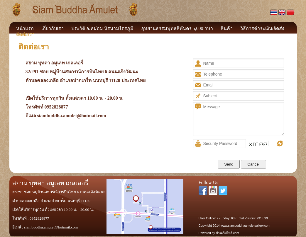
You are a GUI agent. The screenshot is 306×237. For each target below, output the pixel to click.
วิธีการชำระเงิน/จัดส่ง (262, 28)
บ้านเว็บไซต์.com (227, 233)
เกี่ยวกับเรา (52, 28)
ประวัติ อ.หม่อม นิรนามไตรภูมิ (102, 28)
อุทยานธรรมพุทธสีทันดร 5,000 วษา (177, 28)
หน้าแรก (25, 28)
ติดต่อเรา (25, 34)
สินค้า (227, 28)
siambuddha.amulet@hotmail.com (71, 115)
